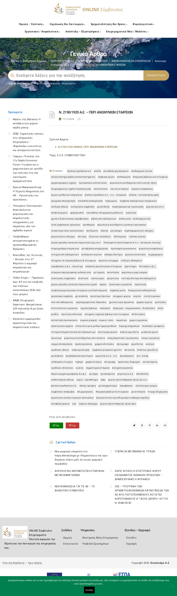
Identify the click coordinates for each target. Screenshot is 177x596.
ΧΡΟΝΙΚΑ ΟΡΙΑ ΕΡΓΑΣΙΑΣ (121, 302)
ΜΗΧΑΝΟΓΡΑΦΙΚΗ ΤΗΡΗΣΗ (63, 183)
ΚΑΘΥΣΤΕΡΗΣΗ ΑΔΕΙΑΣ (62, 379)
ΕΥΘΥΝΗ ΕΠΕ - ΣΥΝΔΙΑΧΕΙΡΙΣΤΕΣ (135, 218)
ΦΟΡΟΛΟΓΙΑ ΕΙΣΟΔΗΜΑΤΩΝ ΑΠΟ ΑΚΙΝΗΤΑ (84, 338)
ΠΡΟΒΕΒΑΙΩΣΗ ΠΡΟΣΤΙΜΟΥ (79, 356)
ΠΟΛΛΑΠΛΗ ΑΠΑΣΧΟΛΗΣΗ (90, 201)
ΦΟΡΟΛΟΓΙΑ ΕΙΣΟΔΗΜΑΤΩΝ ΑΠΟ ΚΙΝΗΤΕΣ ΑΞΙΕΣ (133, 183)
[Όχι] (172, 587)
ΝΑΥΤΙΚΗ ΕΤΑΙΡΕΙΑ (119, 189)
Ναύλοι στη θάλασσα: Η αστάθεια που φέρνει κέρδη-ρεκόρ (26, 123)
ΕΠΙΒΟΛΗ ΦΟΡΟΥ (59, 212)
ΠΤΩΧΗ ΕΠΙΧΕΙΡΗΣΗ (158, 391)
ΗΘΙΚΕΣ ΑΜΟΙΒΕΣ (88, 385)
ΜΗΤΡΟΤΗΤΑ (113, 278)
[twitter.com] (134, 425)
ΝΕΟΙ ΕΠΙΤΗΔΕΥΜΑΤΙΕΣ (62, 302)
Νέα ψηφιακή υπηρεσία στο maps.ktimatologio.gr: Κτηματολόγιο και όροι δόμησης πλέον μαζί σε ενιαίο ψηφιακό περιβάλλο (81, 457)
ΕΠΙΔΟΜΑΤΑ (92, 230)
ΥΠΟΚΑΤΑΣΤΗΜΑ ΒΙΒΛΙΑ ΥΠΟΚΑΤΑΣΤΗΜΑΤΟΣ (73, 177)
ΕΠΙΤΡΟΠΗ (129, 350)
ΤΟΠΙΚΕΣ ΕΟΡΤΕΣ (137, 236)
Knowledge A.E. (160, 562)
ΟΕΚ (74, 403)
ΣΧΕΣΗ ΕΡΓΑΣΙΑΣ (83, 344)
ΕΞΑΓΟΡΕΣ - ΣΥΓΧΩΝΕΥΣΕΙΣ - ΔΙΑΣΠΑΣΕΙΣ (134, 308)
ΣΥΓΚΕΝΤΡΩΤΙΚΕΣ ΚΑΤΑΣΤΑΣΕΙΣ (67, 230)
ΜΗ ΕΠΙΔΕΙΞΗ (103, 206)
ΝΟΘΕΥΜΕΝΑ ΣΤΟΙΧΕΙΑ (62, 362)
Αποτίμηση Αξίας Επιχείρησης (100, 537)
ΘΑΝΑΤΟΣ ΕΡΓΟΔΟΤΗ (147, 350)
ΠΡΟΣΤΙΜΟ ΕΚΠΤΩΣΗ (71, 314)
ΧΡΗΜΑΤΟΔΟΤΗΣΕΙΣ (104, 344)
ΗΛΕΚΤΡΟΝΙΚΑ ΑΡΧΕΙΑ (62, 326)
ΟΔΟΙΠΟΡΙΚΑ (120, 236)
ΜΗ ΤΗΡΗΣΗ (99, 272)
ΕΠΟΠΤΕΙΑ (83, 278)
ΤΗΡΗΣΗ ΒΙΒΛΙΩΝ (88, 308)
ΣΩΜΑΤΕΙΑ (121, 320)
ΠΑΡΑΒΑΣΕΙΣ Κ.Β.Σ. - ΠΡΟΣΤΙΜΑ (67, 266)
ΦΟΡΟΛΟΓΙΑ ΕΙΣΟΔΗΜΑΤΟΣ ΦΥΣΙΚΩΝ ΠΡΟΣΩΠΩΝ (121, 224)
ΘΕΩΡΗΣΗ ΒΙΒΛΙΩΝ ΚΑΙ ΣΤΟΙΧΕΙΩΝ (150, 177)
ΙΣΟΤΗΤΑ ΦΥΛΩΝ (152, 296)
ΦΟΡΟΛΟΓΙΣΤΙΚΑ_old (62, 61)
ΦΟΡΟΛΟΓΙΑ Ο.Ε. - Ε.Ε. (106, 356)
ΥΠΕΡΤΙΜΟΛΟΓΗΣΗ (81, 350)
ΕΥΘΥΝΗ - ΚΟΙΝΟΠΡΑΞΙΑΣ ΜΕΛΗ (144, 195)
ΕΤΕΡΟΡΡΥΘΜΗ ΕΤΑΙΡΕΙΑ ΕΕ (65, 248)
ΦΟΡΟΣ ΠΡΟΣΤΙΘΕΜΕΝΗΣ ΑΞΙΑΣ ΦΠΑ (118, 403)
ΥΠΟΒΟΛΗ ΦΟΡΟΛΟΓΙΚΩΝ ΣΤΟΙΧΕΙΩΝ (103, 266)
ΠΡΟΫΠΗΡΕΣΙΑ (107, 374)
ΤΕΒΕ (103, 379)
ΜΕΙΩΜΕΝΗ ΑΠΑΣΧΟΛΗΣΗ (63, 201)
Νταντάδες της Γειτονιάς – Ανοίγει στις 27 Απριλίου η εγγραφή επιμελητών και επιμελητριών (28, 263)
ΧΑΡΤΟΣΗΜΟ (130, 266)
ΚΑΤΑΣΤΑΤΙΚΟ (101, 189)
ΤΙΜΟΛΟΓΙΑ (131, 212)
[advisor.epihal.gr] (165, 425)
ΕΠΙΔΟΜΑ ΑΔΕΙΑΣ (59, 206)
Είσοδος (131, 537)
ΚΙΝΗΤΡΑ (150, 344)
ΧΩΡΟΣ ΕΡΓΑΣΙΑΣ (138, 320)
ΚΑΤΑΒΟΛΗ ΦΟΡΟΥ (60, 403)
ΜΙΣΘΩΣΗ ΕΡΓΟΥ (149, 332)
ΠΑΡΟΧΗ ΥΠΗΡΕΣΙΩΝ (129, 326)
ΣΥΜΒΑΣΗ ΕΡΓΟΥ (106, 177)
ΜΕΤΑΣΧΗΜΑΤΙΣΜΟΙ (108, 385)
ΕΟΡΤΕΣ (137, 296)
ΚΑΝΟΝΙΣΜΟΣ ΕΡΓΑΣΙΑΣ (120, 284)
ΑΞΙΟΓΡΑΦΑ (123, 344)
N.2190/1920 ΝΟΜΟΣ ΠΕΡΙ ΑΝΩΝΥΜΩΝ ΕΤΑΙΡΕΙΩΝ (87, 146)
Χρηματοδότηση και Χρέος (109, 24)
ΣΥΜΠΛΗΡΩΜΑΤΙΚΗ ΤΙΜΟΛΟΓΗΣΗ (128, 206)
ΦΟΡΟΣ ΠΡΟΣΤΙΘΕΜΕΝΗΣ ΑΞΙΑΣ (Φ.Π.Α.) (127, 379)
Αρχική (15, 61)
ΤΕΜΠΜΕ (79, 362)
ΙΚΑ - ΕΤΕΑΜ (142, 356)
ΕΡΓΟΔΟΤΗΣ (137, 344)
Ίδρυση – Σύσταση (31, 24)
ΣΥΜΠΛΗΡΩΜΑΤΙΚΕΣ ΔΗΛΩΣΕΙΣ (91, 302)
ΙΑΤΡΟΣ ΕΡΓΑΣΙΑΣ (150, 338)
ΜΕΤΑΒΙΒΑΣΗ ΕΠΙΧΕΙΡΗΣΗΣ (95, 248)
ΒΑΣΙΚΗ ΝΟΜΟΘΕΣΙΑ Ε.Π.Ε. (64, 385)
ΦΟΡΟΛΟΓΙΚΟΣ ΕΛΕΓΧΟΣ (63, 236)
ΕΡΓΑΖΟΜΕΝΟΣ (127, 356)
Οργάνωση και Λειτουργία (67, 24)
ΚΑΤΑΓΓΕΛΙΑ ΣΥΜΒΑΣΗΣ (83, 206)
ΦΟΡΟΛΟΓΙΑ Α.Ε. (125, 374)
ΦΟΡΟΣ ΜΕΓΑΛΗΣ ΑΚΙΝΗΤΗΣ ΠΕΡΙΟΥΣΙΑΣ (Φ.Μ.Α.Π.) (76, 242)
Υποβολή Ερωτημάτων (95, 543)
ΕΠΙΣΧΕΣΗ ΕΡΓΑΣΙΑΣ (122, 368)
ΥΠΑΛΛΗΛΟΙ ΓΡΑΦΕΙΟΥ (153, 326)
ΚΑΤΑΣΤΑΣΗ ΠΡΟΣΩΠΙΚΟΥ (64, 320)
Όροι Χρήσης (35, 563)
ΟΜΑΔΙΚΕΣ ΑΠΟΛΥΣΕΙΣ (62, 368)
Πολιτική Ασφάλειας (14, 563)
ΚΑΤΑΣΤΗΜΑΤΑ (150, 362)
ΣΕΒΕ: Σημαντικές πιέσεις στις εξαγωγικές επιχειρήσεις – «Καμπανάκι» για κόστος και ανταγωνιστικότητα (28, 142)
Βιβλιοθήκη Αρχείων (34, 61)
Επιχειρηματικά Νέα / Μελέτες (127, 31)
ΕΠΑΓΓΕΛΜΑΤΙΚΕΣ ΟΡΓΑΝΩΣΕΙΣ (123, 338)
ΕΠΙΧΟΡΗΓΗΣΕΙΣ (85, 391)
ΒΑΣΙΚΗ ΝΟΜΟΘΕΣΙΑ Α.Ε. (79, 171)
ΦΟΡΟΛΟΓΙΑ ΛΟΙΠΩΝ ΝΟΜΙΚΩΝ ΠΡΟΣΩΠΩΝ (72, 397)
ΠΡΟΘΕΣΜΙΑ (89, 224)
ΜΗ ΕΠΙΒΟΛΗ (57, 356)
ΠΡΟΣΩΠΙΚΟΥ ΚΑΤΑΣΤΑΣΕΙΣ (93, 183)
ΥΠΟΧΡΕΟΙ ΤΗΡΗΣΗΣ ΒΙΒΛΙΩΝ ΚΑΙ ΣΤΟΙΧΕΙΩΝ (107, 314)
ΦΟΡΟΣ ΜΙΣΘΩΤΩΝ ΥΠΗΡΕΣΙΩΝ (66, 195)
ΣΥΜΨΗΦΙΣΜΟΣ (155, 254)
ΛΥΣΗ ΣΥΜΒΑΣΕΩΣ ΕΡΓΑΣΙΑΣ (65, 224)
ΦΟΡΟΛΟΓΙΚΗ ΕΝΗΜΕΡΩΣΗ (92, 61)
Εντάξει (89, 590)
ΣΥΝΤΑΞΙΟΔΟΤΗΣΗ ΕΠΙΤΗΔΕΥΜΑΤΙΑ (138, 278)
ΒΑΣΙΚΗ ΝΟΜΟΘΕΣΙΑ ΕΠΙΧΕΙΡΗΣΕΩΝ (131, 61)
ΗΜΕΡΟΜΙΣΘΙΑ (77, 212)
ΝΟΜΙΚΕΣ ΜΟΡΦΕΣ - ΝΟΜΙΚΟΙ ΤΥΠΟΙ (97, 320)
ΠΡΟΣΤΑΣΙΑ (113, 272)
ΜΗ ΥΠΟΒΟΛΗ (81, 296)
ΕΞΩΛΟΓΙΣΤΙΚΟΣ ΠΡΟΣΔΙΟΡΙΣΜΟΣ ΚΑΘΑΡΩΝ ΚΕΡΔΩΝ (122, 397)
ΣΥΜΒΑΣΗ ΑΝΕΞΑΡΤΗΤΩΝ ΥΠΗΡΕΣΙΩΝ (138, 201)
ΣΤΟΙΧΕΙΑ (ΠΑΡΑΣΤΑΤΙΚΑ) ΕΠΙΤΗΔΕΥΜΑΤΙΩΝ (73, 332)
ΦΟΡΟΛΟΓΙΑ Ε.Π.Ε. (155, 206)
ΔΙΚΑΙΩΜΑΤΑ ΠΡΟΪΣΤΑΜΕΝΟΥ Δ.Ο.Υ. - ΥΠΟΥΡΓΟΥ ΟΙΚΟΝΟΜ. (132, 242)
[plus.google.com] (157, 425)
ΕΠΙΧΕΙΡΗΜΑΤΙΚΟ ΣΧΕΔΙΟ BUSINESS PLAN (71, 189)
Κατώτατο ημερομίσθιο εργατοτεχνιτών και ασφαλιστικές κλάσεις (27, 323)
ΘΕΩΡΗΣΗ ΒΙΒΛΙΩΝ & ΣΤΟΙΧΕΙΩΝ (112, 391)
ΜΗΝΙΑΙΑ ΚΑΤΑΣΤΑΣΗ (135, 254)
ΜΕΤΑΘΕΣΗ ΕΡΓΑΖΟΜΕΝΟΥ (116, 171)
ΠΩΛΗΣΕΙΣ (105, 308)
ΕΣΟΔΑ (97, 171)
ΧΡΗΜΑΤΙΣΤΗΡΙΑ (94, 362)
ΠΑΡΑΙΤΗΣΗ (140, 284)
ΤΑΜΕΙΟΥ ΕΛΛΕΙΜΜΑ (88, 403)
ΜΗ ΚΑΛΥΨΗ (116, 230)
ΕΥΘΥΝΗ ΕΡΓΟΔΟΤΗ (129, 332)
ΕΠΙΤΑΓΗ (82, 236)
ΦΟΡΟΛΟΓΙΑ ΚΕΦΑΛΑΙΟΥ (151, 248)
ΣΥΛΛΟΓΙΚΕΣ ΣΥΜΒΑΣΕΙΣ (63, 278)
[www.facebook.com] (142, 425)
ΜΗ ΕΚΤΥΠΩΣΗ (138, 391)
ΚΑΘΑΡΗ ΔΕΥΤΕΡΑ (114, 254)
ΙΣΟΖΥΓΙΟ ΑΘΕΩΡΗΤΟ (131, 260)
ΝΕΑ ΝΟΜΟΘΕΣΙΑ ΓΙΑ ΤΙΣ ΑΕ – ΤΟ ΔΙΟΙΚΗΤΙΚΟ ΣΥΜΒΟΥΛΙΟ (75, 488)
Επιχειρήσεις (69, 83)
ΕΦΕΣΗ (103, 284)
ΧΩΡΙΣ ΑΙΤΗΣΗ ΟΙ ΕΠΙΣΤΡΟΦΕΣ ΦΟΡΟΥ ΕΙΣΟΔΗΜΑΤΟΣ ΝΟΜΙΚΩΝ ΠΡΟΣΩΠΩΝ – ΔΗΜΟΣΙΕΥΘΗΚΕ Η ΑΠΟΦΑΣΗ (138, 475)
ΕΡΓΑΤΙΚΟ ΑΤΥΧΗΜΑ (108, 260)
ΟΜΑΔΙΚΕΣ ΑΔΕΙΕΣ (60, 350)
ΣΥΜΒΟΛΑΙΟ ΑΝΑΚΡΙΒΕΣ (63, 391)
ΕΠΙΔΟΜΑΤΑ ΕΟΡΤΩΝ (91, 254)
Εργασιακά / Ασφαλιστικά (42, 31)
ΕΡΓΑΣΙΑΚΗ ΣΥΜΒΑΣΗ (62, 296)
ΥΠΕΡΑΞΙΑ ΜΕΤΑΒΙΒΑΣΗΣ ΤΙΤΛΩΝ (135, 451)
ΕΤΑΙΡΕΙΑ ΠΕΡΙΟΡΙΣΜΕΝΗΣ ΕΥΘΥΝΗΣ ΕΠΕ (71, 272)
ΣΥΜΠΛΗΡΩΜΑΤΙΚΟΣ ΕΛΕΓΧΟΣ (139, 230)
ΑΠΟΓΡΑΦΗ (109, 362)
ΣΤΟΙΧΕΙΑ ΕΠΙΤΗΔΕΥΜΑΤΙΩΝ (65, 254)
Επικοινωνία (70, 543)
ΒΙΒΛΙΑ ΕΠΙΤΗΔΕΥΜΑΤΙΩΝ (103, 218)
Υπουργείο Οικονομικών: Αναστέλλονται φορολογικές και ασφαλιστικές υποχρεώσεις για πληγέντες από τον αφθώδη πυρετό (28, 218)
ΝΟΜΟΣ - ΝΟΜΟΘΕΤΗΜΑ (87, 379)
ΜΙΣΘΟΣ (55, 314)
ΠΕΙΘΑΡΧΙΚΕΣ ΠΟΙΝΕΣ (141, 171)
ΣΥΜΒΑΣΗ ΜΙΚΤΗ (118, 290)
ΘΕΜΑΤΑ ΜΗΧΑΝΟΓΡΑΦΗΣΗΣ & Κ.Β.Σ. (69, 374)
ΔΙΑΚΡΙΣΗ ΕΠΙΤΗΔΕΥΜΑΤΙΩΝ (142, 290)
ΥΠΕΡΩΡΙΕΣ (111, 201)
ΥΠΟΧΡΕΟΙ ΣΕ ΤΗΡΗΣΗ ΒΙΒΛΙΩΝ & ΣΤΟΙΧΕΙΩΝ (73, 260)
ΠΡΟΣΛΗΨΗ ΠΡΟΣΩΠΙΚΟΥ (123, 248)
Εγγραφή (131, 543)
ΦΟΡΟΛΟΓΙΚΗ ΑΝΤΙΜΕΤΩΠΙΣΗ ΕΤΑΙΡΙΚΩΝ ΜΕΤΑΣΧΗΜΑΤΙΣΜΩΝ (79, 473)
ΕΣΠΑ (160, 308)
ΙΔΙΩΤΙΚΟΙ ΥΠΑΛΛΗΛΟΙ (100, 236)
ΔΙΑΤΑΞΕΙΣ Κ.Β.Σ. (147, 266)
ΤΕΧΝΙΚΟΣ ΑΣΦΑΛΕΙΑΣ (142, 189)
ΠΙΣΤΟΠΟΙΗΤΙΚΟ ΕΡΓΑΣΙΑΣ (64, 308)
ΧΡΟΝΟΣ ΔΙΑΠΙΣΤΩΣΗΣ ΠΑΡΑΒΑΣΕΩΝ (70, 218)
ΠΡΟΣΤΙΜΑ (56, 338)
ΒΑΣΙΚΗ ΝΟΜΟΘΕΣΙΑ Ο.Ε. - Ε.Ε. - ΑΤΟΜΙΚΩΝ (105, 195)
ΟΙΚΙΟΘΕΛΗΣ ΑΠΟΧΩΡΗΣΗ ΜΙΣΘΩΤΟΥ (104, 212)
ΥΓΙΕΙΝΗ (79, 368)
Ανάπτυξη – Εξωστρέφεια (83, 31)
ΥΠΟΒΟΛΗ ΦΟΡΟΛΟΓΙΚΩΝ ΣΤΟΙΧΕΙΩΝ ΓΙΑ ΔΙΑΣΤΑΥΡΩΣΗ (79, 290)
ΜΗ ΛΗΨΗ (93, 374)
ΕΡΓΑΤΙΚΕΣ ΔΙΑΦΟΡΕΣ (129, 362)
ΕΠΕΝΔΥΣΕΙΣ (142, 374)
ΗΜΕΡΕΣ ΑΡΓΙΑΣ (144, 302)
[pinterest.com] (150, 425)
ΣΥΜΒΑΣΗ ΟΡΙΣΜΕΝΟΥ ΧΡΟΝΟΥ (107, 350)
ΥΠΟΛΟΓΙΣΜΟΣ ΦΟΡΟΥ (146, 385)
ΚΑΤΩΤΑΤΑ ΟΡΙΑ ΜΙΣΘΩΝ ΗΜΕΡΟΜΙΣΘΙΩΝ (95, 326)
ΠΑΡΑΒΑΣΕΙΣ (126, 385)
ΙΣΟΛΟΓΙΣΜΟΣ (97, 278)
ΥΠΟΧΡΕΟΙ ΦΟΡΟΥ (122, 296)
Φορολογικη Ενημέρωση (47, 83)
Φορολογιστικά (143, 24)
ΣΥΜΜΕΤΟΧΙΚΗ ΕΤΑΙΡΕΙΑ (98, 368)
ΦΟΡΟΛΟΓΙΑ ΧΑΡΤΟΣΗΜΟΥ (135, 272)
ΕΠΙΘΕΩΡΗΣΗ (123, 177)
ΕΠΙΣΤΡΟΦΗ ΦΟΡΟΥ (108, 332)
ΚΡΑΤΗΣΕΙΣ (160, 302)
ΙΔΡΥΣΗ (104, 230)
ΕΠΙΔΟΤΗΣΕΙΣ (138, 314)
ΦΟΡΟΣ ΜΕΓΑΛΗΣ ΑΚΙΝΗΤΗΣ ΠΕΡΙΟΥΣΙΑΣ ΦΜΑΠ (74, 284)
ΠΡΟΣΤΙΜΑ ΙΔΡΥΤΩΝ (100, 296)
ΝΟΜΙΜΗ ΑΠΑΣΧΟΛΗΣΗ (61, 344)
